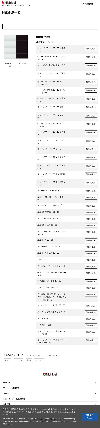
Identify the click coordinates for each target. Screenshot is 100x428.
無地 (29, 362)
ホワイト (19, 362)
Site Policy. (7, 424)
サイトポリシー (66, 412)
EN (84, 4)
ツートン (39, 362)
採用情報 (89, 4)
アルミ (7, 362)
